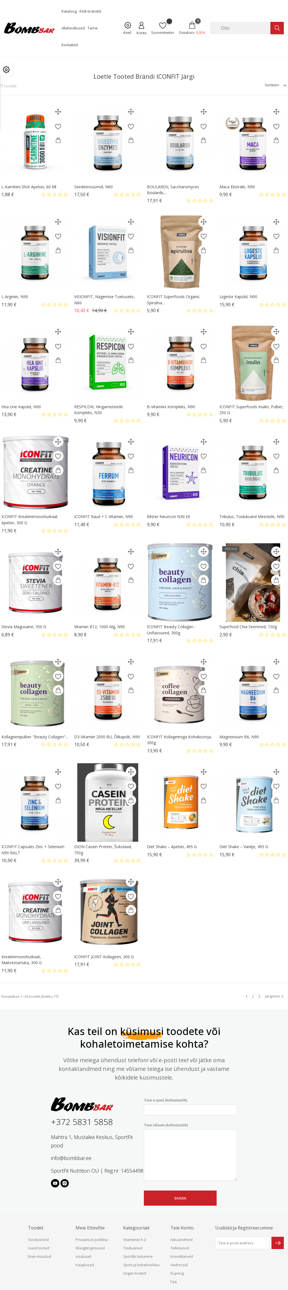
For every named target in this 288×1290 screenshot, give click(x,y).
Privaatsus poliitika (92, 1239)
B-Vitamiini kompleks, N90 (171, 406)
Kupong (177, 1273)
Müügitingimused (90, 1247)
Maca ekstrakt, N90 (237, 186)
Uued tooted (38, 1247)
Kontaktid (70, 44)
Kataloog (69, 11)
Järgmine (275, 996)
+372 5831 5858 (82, 1121)
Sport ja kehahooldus (141, 1264)
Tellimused (179, 1247)
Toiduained (132, 1247)
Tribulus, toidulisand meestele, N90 (251, 516)
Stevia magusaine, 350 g (23, 626)
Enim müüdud (39, 1256)
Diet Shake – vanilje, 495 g (243, 846)
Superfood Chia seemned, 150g (248, 626)
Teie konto (182, 1228)
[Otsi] (240, 28)
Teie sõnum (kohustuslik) (190, 1151)
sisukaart (84, 1256)
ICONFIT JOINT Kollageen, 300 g (104, 956)
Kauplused (85, 1264)
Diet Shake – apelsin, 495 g (172, 846)
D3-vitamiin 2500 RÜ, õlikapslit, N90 (107, 736)
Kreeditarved (181, 1256)
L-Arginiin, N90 (14, 296)
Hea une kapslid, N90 (21, 406)
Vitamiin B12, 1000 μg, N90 (99, 626)
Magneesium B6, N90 (239, 736)
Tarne (93, 28)
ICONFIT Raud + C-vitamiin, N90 (103, 516)
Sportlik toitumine (138, 1256)
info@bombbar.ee (71, 1158)
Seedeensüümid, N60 (93, 186)
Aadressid (179, 1264)
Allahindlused (73, 28)
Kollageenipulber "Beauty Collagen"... (34, 736)
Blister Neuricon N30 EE (168, 516)
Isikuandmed (181, 1239)
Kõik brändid (90, 11)
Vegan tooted (134, 1273)
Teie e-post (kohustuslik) (190, 1106)
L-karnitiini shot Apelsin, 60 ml (28, 186)
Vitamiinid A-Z (134, 1239)
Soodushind (38, 1239)
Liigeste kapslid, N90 (238, 296)
